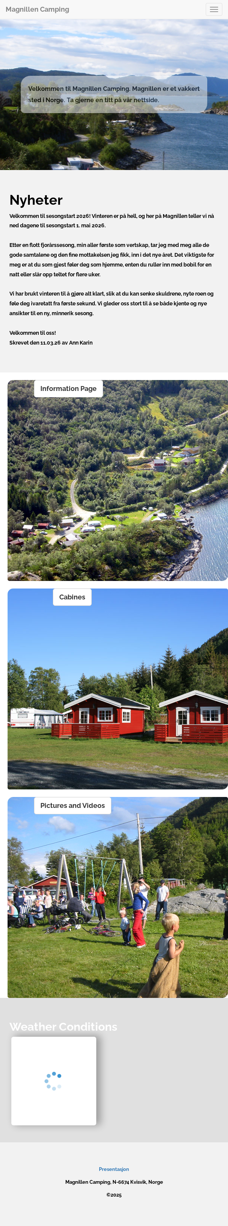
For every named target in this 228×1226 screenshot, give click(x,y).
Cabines (72, 597)
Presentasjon (114, 1169)
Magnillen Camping (37, 9)
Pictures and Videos (72, 805)
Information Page (68, 388)
